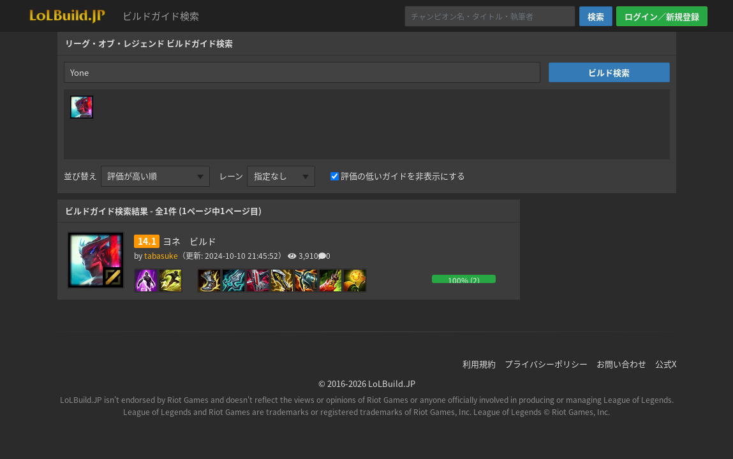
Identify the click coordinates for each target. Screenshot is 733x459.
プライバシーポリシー (546, 364)
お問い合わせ (621, 364)
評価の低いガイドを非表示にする (403, 176)
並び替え (80, 176)
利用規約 (479, 364)
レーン (231, 176)
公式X (665, 364)
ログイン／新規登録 (662, 16)
